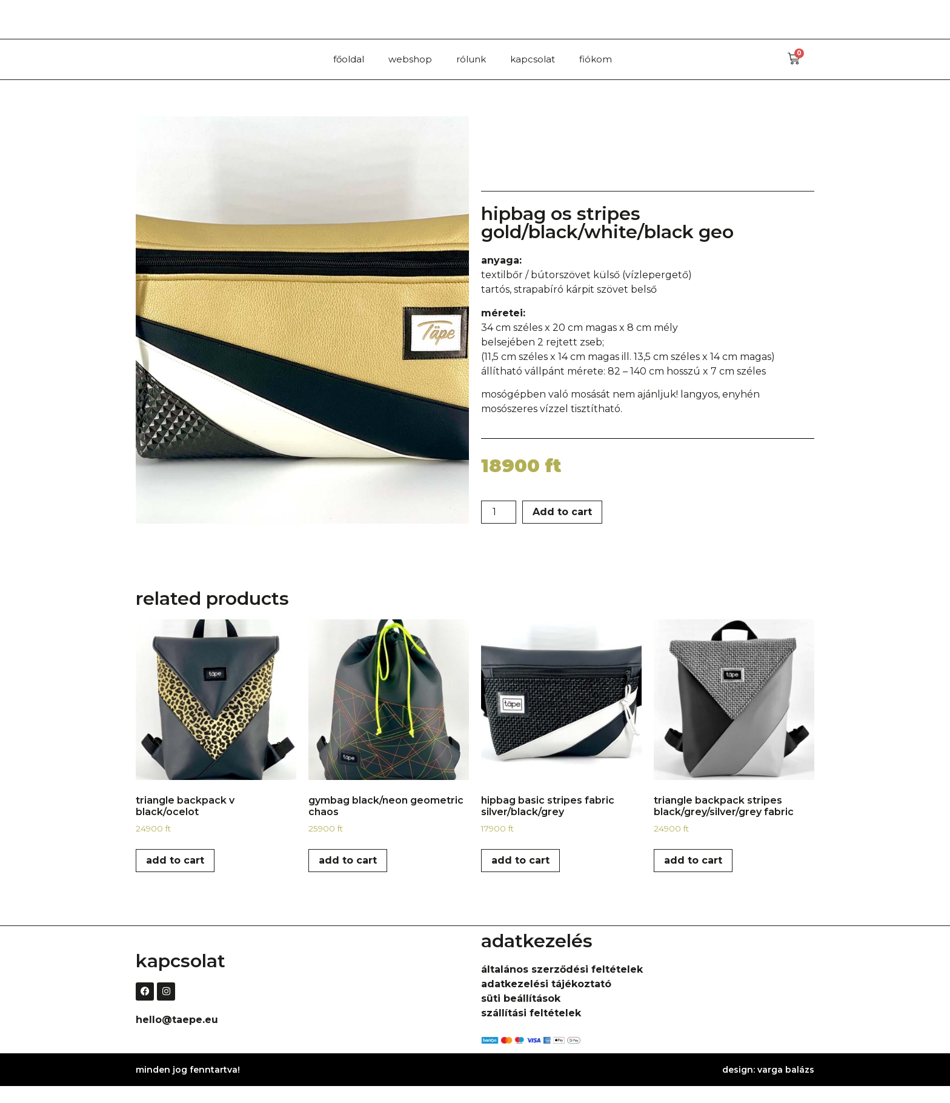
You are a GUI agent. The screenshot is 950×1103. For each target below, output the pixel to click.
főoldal (348, 59)
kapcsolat (532, 59)
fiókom (595, 59)
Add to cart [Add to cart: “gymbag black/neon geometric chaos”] (348, 877)
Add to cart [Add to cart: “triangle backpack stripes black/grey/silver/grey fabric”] (693, 877)
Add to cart (562, 529)
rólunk (471, 59)
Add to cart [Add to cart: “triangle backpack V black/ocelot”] (175, 877)
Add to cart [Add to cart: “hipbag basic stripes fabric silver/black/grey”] (520, 877)
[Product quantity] (498, 529)
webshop (410, 59)
